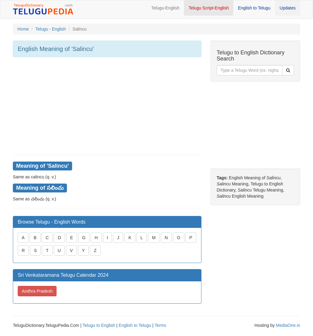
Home (23, 29)
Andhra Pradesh (37, 291)
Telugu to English (99, 325)
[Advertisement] (107, 106)
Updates (288, 7)
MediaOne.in (288, 325)
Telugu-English (165, 7)
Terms (160, 325)
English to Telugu (254, 7)
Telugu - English (50, 29)
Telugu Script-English (209, 7)
